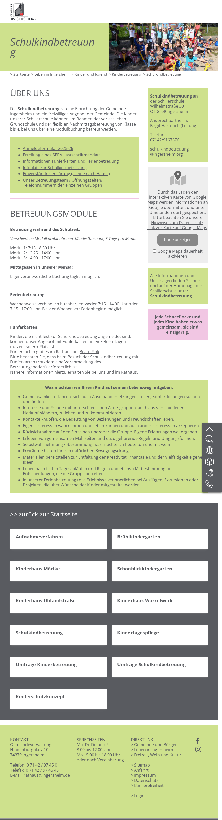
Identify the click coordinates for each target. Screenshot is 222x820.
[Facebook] (197, 741)
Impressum (145, 775)
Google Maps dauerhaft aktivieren (178, 253)
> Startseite (20, 74)
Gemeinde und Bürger (155, 744)
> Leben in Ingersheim (50, 74)
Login (139, 795)
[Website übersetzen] (213, 452)
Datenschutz (146, 780)
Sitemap (142, 765)
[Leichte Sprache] (213, 463)
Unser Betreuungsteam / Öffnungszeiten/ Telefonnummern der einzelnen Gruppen (63, 182)
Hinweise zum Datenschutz (177, 222)
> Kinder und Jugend (89, 74)
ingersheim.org (168, 154)
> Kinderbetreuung (125, 74)
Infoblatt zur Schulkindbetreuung (55, 167)
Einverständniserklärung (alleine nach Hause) (66, 173)
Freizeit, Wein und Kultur (157, 755)
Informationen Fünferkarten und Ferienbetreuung (71, 161)
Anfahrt (141, 770)
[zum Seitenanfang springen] (213, 429)
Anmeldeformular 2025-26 (48, 148)
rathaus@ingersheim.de (47, 775)
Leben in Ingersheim (153, 750)
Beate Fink (89, 351)
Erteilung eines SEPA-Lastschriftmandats (62, 155)
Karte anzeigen (178, 240)
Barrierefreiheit (149, 785)
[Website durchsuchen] (213, 440)
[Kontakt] (213, 485)
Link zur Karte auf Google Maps (177, 227)
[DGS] (213, 474)
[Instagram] (198, 749)
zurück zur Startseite (48, 514)
